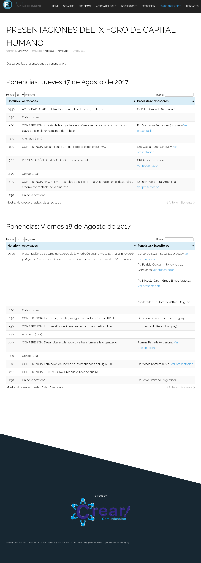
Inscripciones (129, 6)
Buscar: (174, 94)
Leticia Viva (23, 51)
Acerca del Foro (106, 6)
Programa (85, 6)
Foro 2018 (49, 51)
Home (55, 6)
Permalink (63, 51)
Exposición (148, 6)
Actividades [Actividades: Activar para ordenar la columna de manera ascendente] (30, 101)
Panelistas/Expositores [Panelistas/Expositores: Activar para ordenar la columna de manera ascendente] (152, 101)
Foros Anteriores (170, 6)
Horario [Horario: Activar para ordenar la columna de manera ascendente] (13, 101)
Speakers (68, 6)
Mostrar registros (20, 94)
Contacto (192, 6)
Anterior (174, 202)
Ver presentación (148, 165)
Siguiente (186, 202)
